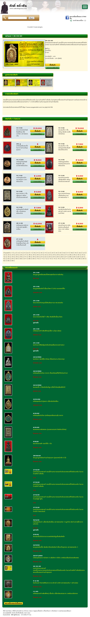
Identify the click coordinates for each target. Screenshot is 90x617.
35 (58, 255)
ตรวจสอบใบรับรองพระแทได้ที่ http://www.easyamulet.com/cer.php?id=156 (28, 107)
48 (29, 257)
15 (60, 253)
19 (75, 253)
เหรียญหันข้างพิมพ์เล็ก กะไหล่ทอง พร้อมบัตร (22, 211)
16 (64, 253)
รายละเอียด (38, 134)
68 (29, 259)
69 (34, 259)
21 (84, 253)
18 (72, 253)
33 (50, 255)
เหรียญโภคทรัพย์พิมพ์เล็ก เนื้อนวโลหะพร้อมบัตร (22, 164)
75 (58, 259)
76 (63, 259)
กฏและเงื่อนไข (37, 611)
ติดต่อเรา (55, 611)
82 (4, 261)
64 (13, 259)
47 (25, 257)
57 (66, 257)
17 (68, 253)
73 (50, 259)
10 (41, 253)
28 (29, 255)
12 (49, 253)
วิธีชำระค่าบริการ (18, 611)
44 (13, 257)
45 (17, 257)
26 (21, 255)
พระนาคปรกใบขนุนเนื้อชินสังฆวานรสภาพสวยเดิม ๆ (64, 195)
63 (8, 259)
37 (66, 255)
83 (8, 261)
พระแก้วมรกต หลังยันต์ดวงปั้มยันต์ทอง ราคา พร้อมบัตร (64, 228)
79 (75, 259)
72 (46, 259)
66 (21, 259)
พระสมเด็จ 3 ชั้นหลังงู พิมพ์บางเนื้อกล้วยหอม (64, 132)
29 (34, 255)
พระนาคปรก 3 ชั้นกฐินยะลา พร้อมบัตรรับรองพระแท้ (22, 195)
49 (34, 257)
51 (42, 257)
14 (56, 253)
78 (71, 259)
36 (62, 255)
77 (67, 259)
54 (54, 257)
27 (25, 255)
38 (70, 255)
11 (45, 253)
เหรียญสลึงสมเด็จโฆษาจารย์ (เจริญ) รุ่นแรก (22, 148)
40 (78, 255)
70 (38, 259)
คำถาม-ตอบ (28, 611)
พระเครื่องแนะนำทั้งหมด (13, 603)
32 (46, 255)
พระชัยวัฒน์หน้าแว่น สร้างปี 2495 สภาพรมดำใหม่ (64, 211)
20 (80, 253)
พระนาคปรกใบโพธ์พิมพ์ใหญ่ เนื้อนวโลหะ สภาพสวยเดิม (22, 133)
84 (13, 261)
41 (82, 255)
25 (17, 255)
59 (74, 257)
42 (4, 257)
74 (54, 259)
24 (13, 255)
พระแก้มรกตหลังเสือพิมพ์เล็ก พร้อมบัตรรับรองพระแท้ (64, 180)
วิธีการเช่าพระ (7, 611)
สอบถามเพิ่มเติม (52, 68)
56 (62, 257)
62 (4, 259)
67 (25, 259)
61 (82, 257)
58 (70, 257)
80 (80, 259)
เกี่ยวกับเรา (47, 611)
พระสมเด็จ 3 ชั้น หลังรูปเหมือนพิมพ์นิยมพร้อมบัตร (64, 148)
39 (74, 255)
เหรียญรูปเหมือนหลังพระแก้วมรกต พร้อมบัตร (64, 164)
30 (38, 255)
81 (83, 259)
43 (8, 257)
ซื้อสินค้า (53, 65)
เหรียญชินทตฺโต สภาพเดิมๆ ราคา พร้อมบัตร (21, 180)
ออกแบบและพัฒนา (65, 611)
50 (38, 257)
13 (52, 253)
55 (58, 257)
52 (46, 257)
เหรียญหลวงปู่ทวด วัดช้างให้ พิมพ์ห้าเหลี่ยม (22, 227)
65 (17, 259)
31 (42, 255)
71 (42, 259)
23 (8, 255)
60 (78, 257)
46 (21, 257)
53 (50, 257)
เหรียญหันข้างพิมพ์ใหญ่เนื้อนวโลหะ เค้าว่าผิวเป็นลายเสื (22, 243)
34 (54, 255)
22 (4, 255)
